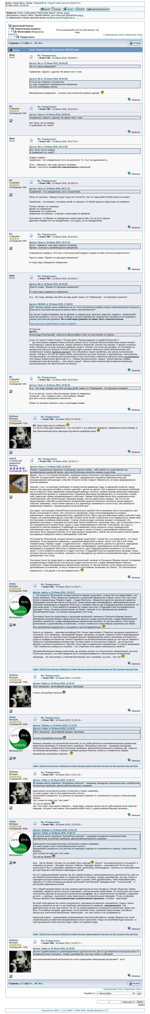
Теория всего (27, 37)
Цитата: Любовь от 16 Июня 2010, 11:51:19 (55, 830)
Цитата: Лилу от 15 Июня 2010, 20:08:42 (49, 114)
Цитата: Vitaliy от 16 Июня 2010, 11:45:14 (54, 780)
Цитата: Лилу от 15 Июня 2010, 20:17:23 (49, 188)
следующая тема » (133, 989)
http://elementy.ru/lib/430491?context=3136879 (53, 324)
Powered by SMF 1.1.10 (54, 1010)
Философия (24, 32)
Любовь (13, 416)
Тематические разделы (28, 29)
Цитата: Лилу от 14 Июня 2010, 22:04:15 (50, 466)
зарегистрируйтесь (70, 3)
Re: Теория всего (46, 55)
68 (36, 43)
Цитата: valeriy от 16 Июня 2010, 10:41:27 (54, 592)
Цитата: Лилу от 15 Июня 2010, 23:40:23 (49, 385)
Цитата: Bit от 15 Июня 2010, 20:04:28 (48, 63)
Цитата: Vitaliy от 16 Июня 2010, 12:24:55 (54, 948)
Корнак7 (12, 34)
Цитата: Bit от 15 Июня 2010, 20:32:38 (48, 284)
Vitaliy (12, 584)
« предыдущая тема (113, 34)
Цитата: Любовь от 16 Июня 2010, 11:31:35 (55, 725)
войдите (51, 3)
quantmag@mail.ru (65, 17)
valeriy (12, 458)
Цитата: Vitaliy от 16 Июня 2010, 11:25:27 (54, 683)
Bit (10, 106)
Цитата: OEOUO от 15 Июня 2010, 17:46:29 (51, 304)
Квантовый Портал (23, 26)
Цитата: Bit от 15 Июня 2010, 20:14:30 (48, 147)
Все (40, 43)
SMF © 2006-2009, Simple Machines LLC (87, 1010)
